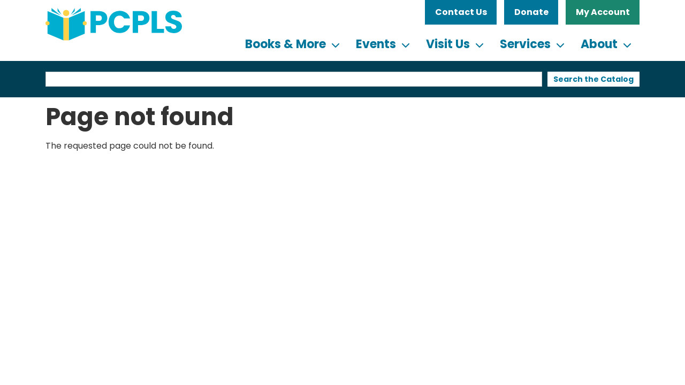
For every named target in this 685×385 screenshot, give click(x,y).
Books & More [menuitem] (285, 44)
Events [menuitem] (376, 44)
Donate (531, 12)
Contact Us (461, 12)
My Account (603, 12)
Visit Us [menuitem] (448, 44)
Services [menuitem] (525, 44)
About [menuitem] (599, 44)
